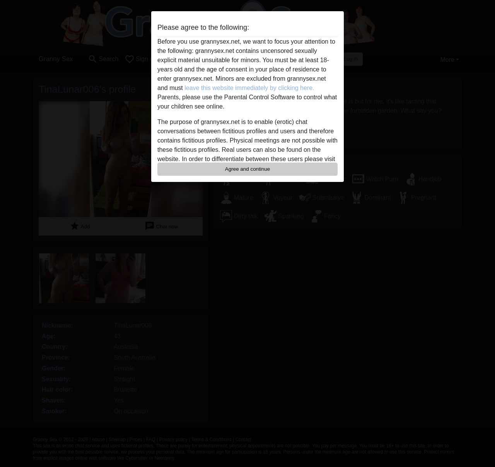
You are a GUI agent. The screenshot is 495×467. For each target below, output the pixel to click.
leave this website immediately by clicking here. (249, 88)
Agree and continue (247, 169)
